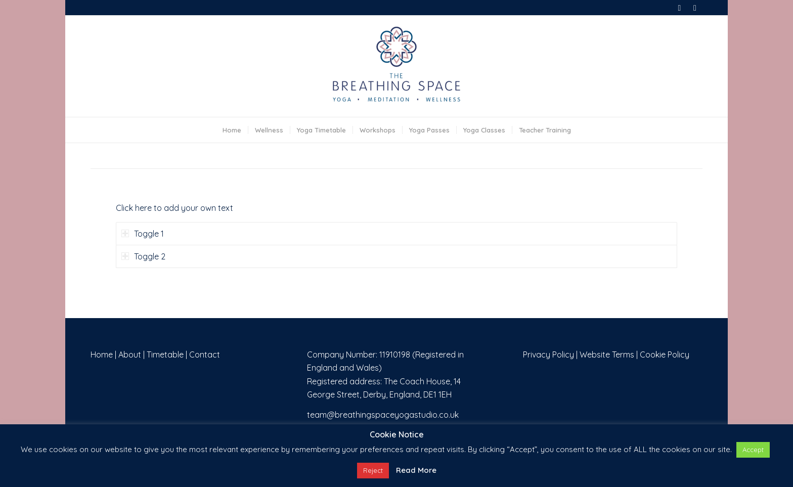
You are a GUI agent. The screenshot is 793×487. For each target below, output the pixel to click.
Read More (416, 470)
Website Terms (607, 354)
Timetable (165, 354)
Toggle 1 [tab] (142, 234)
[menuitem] (232, 130)
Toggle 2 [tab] (143, 256)
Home (102, 354)
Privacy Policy (548, 354)
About (129, 354)
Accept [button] (753, 450)
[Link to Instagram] (694, 7)
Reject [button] (373, 470)
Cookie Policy (664, 354)
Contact (204, 354)
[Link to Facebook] (679, 7)
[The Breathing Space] (396, 66)
